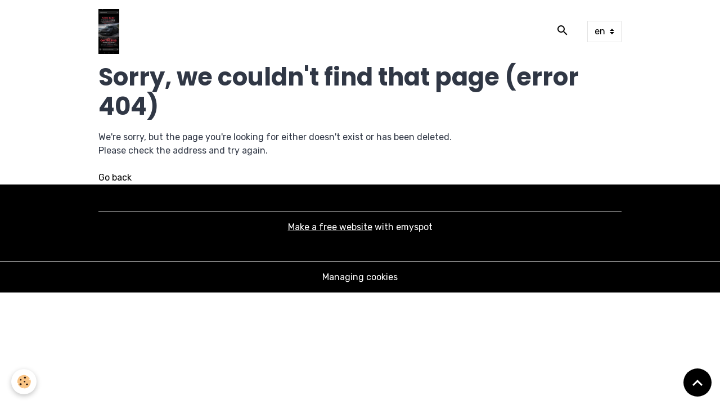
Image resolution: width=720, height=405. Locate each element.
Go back (115, 177)
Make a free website (330, 227)
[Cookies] (24, 381)
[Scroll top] (697, 382)
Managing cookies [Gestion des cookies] (360, 277)
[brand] (111, 31)
